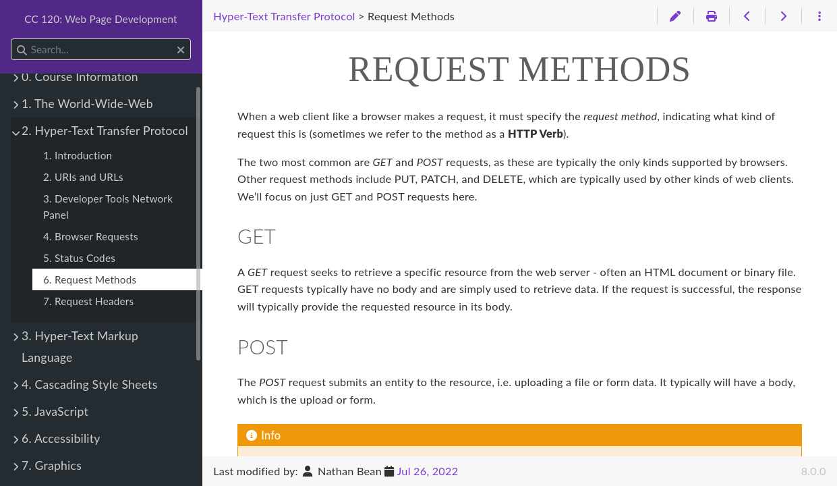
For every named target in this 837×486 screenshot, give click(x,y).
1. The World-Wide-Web (87, 104)
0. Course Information (80, 77)
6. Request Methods (89, 279)
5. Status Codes (79, 258)
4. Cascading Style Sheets (89, 384)
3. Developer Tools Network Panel (108, 206)
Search (11, 38)
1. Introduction (77, 155)
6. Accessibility (61, 438)
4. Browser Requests (90, 236)
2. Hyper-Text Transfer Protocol (105, 131)
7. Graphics (52, 465)
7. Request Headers (88, 301)
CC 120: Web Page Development (100, 19)
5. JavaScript (55, 411)
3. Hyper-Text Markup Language (80, 346)
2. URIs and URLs (83, 177)
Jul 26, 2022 (427, 470)
